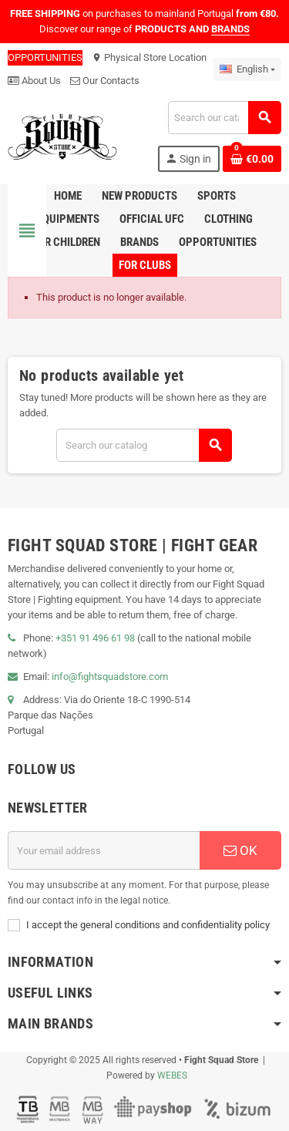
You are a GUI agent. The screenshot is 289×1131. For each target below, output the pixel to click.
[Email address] (104, 850)
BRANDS (230, 29)
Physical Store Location (149, 57)
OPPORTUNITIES (45, 57)
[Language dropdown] (247, 69)
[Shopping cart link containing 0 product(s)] (252, 159)
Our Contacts (104, 80)
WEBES (172, 1075)
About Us (34, 80)
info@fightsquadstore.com (110, 676)
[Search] (224, 117)
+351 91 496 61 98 (95, 638)
